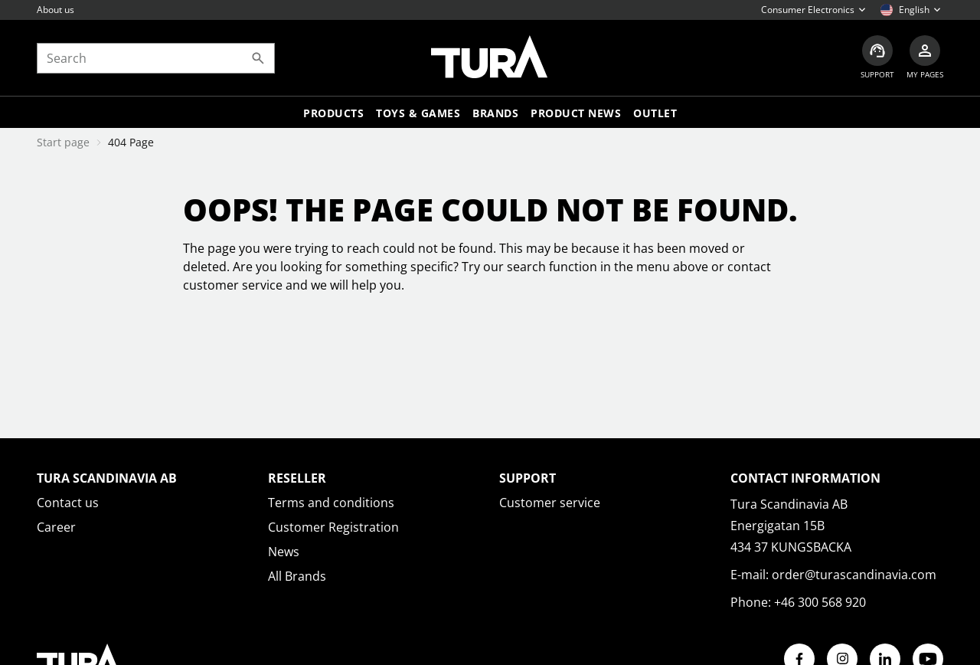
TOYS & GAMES (418, 113)
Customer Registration (333, 527)
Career (56, 527)
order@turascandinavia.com (854, 574)
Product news (576, 113)
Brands (495, 113)
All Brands (297, 576)
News (283, 551)
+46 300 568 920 (820, 602)
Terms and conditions (331, 502)
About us (55, 9)
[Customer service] (877, 57)
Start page (63, 142)
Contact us (68, 502)
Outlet (655, 113)
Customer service (549, 502)
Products (333, 113)
